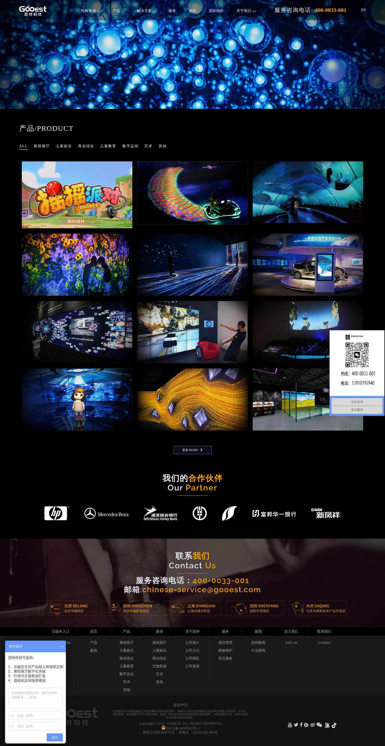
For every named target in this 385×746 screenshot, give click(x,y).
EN (363, 10)
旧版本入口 (60, 631)
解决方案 (146, 11)
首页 (93, 631)
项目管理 (225, 643)
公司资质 (192, 666)
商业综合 (126, 658)
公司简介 (192, 643)
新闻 (192, 11)
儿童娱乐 (126, 650)
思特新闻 (258, 643)
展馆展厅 (126, 643)
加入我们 (291, 631)
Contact (324, 643)
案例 (93, 650)
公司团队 (192, 658)
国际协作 (216, 11)
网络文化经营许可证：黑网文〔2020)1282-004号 (180, 732)
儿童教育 (126, 666)
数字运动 (126, 674)
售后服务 (225, 658)
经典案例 (91, 11)
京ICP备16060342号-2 (182, 728)
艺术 (126, 682)
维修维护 (225, 650)
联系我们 (324, 631)
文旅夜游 (159, 666)
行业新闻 (258, 650)
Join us (291, 643)
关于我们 (246, 11)
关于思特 (192, 631)
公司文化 (192, 650)
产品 (119, 11)
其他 (126, 690)
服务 (172, 11)
